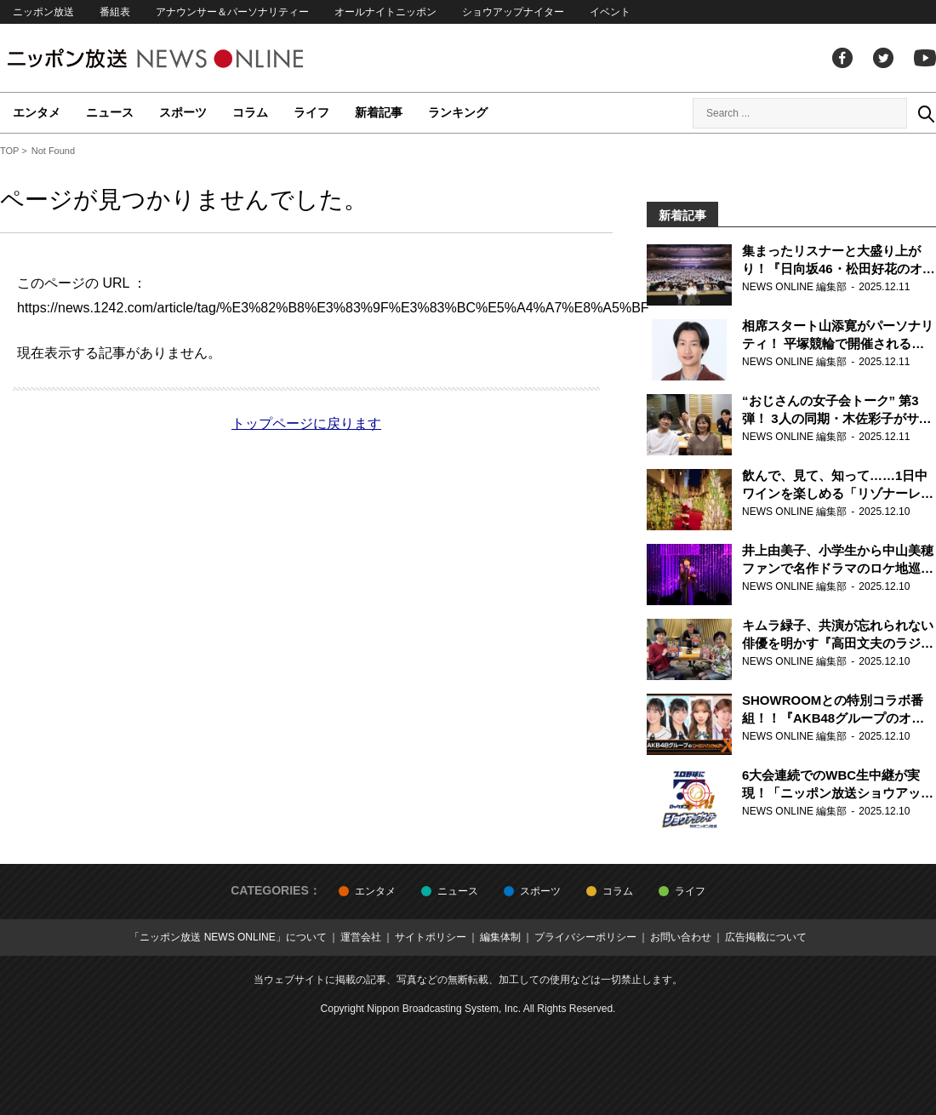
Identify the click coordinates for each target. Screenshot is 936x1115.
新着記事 (378, 112)
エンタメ (36, 112)
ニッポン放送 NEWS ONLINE (187, 58)
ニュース (110, 112)
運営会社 (360, 937)
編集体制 (500, 937)
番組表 (115, 12)
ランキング (458, 112)
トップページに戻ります (306, 423)
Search (926, 113)
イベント (610, 12)
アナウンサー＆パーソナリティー (232, 12)
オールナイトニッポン (385, 12)
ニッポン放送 (43, 12)
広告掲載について (766, 937)
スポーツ (183, 112)
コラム (250, 112)
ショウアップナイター (513, 12)
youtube (925, 58)
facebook (842, 58)
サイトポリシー (430, 937)
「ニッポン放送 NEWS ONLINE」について (227, 937)
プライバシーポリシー (585, 937)
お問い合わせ (680, 937)
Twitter (883, 58)
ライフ (311, 112)
